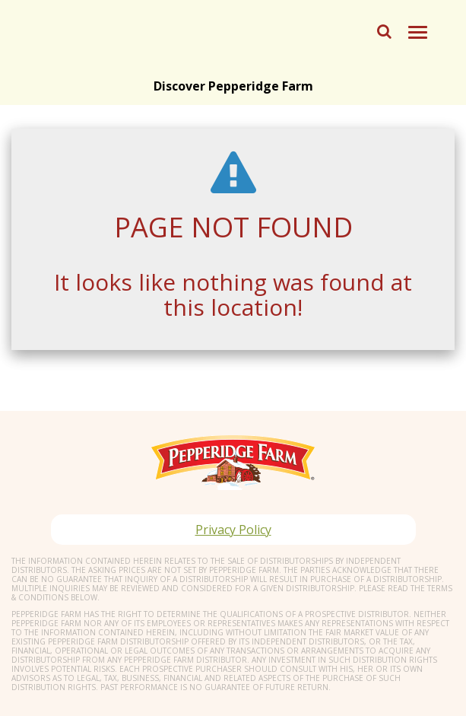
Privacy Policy (233, 529)
